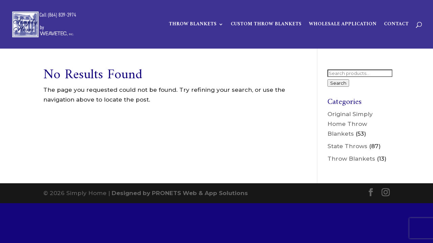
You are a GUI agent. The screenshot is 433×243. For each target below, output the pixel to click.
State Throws (347, 146)
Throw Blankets (192, 25)
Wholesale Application (343, 25)
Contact (396, 25)
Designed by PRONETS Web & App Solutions (180, 193)
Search (338, 83)
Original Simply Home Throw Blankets (350, 124)
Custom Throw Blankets (266, 25)
